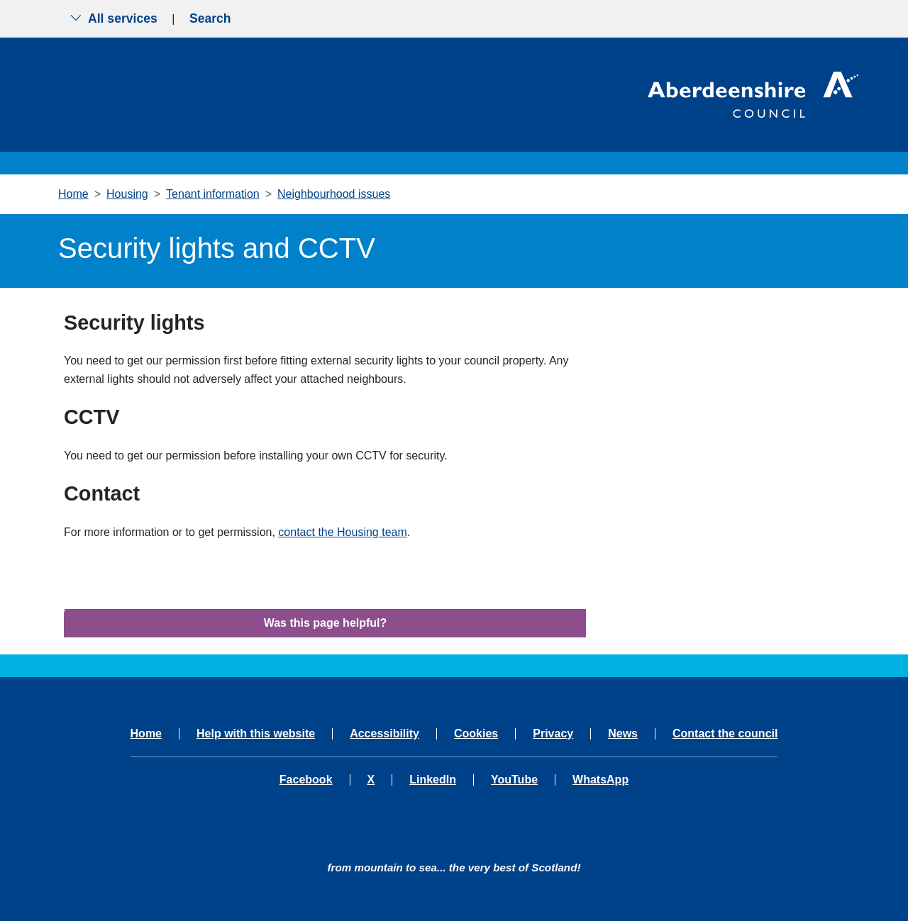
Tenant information (213, 194)
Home (73, 194)
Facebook (306, 780)
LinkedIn (432, 780)
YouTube (514, 780)
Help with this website (255, 733)
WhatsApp (600, 780)
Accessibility (384, 733)
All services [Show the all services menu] (113, 18)
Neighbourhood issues (333, 194)
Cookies (476, 733)
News (623, 733)
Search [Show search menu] (210, 18)
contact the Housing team (342, 532)
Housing (127, 194)
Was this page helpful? (325, 623)
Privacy (553, 733)
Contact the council (724, 733)
